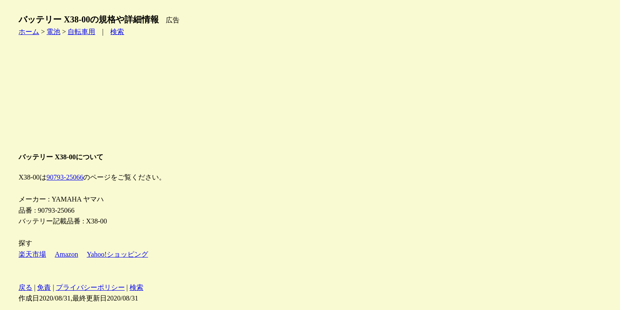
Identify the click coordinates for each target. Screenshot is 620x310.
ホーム (29, 31)
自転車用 (81, 31)
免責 (44, 287)
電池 (53, 31)
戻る (25, 287)
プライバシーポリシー (90, 287)
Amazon (66, 254)
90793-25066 (64, 177)
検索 (117, 31)
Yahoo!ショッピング (117, 254)
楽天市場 (32, 254)
